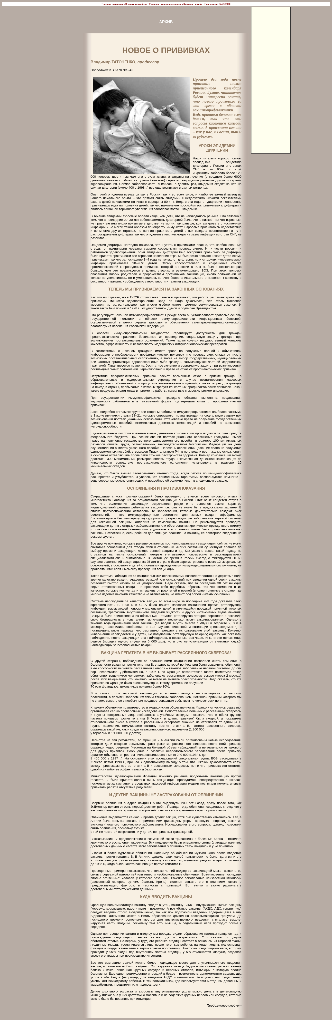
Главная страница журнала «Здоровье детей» (175, 4)
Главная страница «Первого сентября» (124, 4)
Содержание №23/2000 (217, 4)
